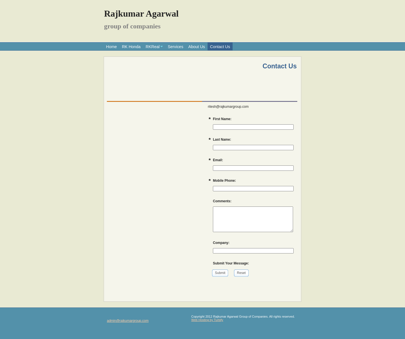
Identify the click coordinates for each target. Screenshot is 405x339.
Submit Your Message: (231, 263)
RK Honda (131, 46)
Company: (221, 243)
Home (111, 46)
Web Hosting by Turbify (207, 320)
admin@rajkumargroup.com (127, 321)
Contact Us (220, 46)
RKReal (153, 46)
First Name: (222, 119)
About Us (196, 46)
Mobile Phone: (224, 181)
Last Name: (222, 140)
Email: (218, 160)
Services (175, 46)
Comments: (222, 201)
